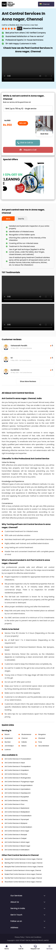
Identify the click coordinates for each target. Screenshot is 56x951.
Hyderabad (9, 738)
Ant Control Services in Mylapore (16, 823)
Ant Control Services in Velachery (16, 800)
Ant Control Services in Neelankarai (17, 808)
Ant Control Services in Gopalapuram (18, 793)
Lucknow (8, 750)
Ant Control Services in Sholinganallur (18, 778)
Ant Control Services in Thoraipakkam (18, 766)
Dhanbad (41, 738)
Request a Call (30, 150)
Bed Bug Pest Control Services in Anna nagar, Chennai (23, 863)
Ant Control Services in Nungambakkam (19, 785)
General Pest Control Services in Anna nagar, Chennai (23, 859)
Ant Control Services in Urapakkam (17, 770)
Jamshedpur (9, 746)
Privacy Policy (19, 937)
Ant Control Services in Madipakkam (17, 812)
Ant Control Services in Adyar (15, 763)
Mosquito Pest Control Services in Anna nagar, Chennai (24, 867)
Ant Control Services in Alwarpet (16, 835)
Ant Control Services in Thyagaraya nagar (19, 782)
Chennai (24, 738)
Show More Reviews (28, 381)
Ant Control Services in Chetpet (15, 838)
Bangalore (42, 734)
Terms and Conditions (33, 937)
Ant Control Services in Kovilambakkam (18, 827)
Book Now (44, 134)
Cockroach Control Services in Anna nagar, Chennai (23, 870)
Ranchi (7, 734)
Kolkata (24, 742)
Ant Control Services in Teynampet (17, 819)
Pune (40, 742)
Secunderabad (43, 746)
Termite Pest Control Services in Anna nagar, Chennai (23, 878)
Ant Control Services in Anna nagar (17, 831)
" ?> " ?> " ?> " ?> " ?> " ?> (28, 109)
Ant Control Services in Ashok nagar (17, 842)
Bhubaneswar (26, 734)
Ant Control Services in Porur (14, 804)
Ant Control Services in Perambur (16, 774)
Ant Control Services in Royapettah (17, 797)
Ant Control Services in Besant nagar (17, 846)
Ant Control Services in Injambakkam (17, 789)
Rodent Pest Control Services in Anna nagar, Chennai (23, 874)
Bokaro (24, 746)
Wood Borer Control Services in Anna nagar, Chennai (23, 882)
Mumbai (8, 742)
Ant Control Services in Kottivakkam (17, 850)
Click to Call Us (26, 142)
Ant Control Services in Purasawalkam (18, 759)
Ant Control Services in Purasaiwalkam (18, 816)
